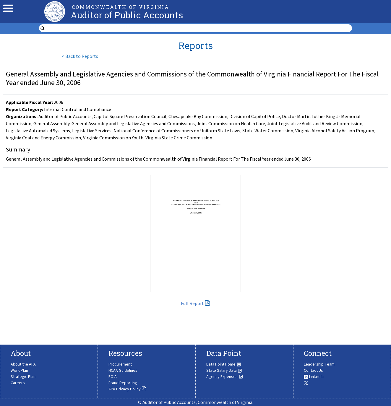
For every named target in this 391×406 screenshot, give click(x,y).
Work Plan (19, 371)
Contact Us (313, 371)
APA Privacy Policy (127, 389)
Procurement (120, 364)
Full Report (195, 303)
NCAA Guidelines (122, 371)
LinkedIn (314, 377)
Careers (18, 383)
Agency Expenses (224, 377)
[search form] (199, 28)
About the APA (23, 364)
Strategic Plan (23, 377)
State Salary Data (224, 371)
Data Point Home (223, 364)
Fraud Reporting (122, 383)
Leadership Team (319, 364)
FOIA (112, 377)
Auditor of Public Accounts (127, 15)
